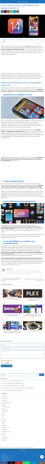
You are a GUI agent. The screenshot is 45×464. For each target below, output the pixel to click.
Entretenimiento (5, 411)
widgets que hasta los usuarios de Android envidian (22, 47)
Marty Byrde (9, 269)
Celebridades (4, 398)
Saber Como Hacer (22, 1)
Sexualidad (4, 425)
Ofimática (4, 419)
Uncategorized (5, 437)
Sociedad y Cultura (6, 427)
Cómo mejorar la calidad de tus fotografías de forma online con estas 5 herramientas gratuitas (11, 279)
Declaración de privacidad (6, 457)
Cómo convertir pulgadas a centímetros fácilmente (14, 385)
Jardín (3, 417)
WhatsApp (4, 440)
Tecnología (4, 429)
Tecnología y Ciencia (6, 431)
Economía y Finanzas (6, 406)
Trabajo (3, 433)
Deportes (4, 404)
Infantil (3, 415)
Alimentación (4, 396)
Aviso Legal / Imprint (5, 459)
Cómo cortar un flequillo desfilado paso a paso (13, 381)
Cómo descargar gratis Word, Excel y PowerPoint (13, 383)
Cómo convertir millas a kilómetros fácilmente (12, 390)
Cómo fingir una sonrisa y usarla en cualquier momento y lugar (34, 279)
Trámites (3, 435)
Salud (3, 423)
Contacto (3, 454)
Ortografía (4, 421)
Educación (4, 409)
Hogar (3, 413)
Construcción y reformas (7, 402)
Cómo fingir (4, 400)
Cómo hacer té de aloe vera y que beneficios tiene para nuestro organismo (19, 388)
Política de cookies (5, 456)
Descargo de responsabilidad (7, 460)
